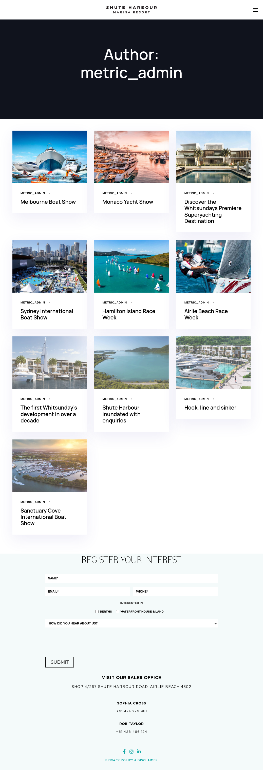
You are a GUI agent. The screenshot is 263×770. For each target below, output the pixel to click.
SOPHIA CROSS (131, 703)
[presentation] (131, 641)
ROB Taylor (131, 724)
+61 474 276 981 (131, 711)
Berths (106, 611)
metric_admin (33, 193)
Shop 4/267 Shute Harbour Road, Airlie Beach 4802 (131, 687)
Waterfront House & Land (141, 611)
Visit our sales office (131, 677)
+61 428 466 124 (131, 732)
